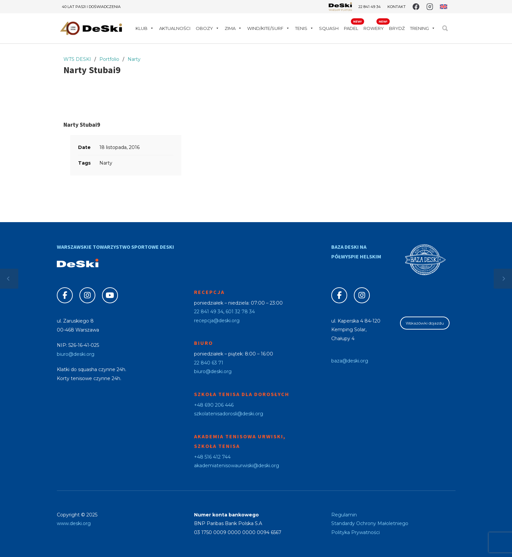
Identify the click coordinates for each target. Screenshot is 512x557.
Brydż (397, 28)
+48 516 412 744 (212, 457)
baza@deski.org (349, 361)
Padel (351, 28)
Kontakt (396, 7)
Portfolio (109, 59)
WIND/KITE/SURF (268, 28)
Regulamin (344, 515)
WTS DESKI (77, 59)
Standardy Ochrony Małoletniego (369, 523)
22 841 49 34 (369, 6)
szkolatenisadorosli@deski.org (228, 414)
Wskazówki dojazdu (425, 323)
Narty (134, 59)
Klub (145, 28)
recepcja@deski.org (217, 321)
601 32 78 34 (240, 312)
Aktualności (174, 28)
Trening (422, 28)
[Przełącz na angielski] (443, 6)
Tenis (304, 28)
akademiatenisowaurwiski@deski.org (236, 466)
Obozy (207, 28)
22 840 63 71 (208, 363)
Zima (233, 28)
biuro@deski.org (75, 354)
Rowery (373, 28)
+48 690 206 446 (214, 405)
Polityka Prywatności (355, 532)
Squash (329, 28)
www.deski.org (74, 523)
